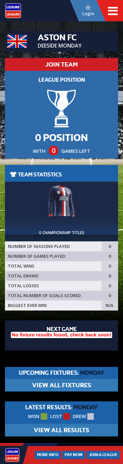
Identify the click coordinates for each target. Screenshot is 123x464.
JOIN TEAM (61, 64)
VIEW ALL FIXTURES (61, 385)
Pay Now (74, 455)
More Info (47, 455)
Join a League (103, 455)
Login (88, 11)
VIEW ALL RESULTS (61, 430)
